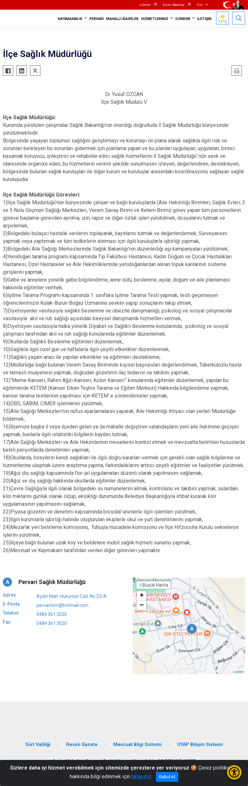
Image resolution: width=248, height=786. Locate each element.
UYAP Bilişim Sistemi (200, 744)
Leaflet (238, 672)
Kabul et (167, 776)
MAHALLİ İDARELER (122, 19)
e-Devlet (145, 4)
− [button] (142, 605)
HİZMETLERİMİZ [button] (154, 19)
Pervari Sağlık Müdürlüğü (52, 582)
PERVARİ (96, 19)
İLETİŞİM (204, 19)
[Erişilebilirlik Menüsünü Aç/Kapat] (234, 772)
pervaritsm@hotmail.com (62, 605)
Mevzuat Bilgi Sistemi (137, 744)
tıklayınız (141, 776)
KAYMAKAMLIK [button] (70, 19)
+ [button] (142, 596)
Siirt (199, 4)
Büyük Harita (155, 585)
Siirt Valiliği (38, 744)
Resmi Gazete (82, 744)
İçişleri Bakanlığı (173, 4)
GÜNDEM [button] (182, 19)
